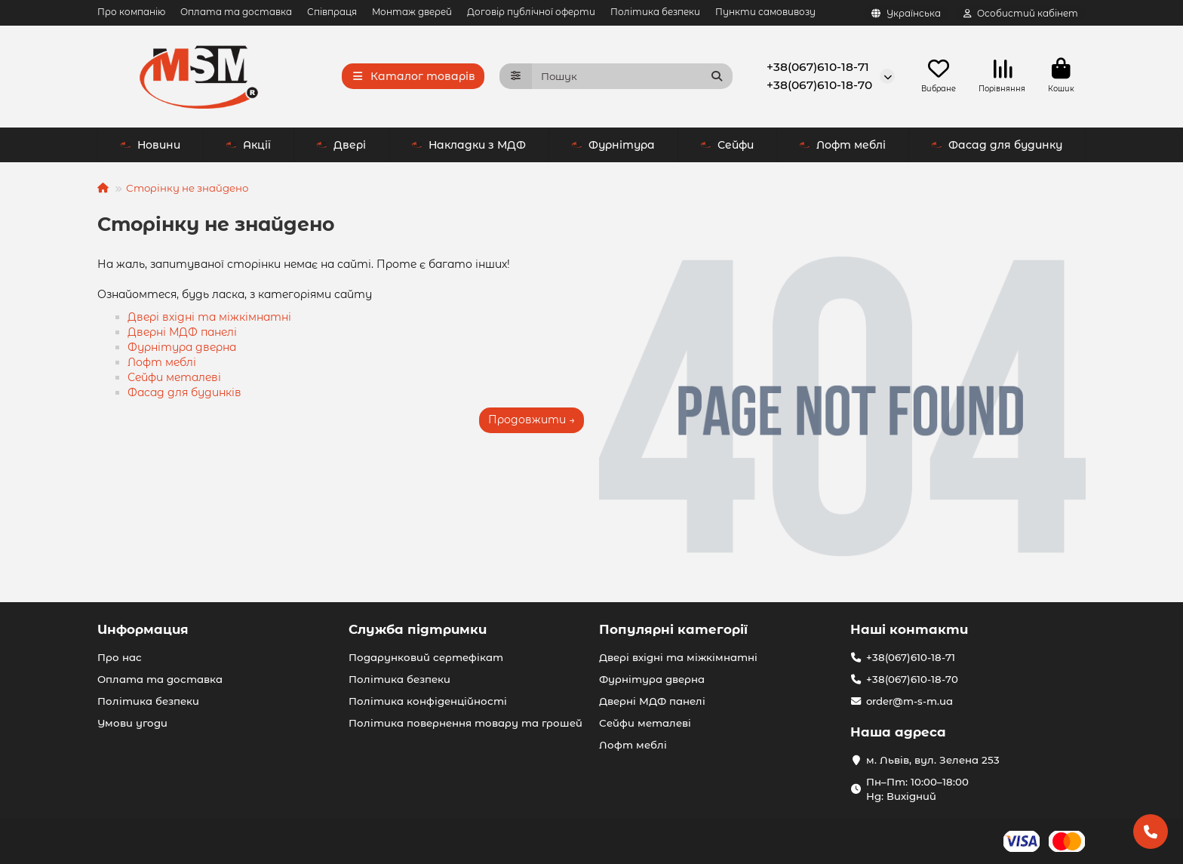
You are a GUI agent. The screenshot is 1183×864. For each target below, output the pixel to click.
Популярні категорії (673, 629)
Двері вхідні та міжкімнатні (209, 317)
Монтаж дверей (412, 11)
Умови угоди (132, 723)
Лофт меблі (842, 145)
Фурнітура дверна (182, 347)
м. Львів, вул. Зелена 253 (933, 760)
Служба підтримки (418, 629)
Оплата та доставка (236, 11)
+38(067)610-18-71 (818, 67)
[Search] (632, 76)
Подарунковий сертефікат (426, 657)
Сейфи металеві (174, 377)
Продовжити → (531, 419)
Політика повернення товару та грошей (465, 723)
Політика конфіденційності (428, 701)
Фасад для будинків (184, 392)
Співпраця (332, 11)
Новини (150, 145)
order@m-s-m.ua (909, 701)
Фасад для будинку (996, 145)
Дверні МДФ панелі (182, 332)
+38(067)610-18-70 (819, 85)
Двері (341, 145)
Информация (143, 629)
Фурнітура (613, 145)
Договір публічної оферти (531, 11)
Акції (248, 145)
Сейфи (727, 145)
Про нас (119, 657)
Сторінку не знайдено (187, 188)
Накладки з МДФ (468, 145)
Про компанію (131, 11)
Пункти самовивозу (765, 11)
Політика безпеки (655, 11)
